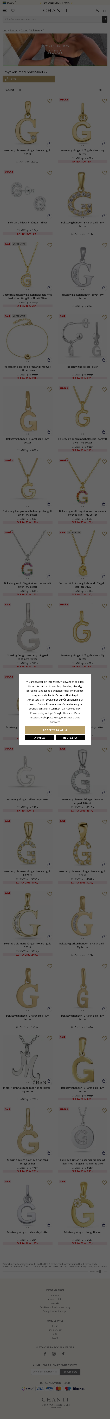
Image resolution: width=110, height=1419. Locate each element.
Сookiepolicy (37, 713)
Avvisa (39, 737)
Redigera (70, 737)
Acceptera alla (55, 730)
